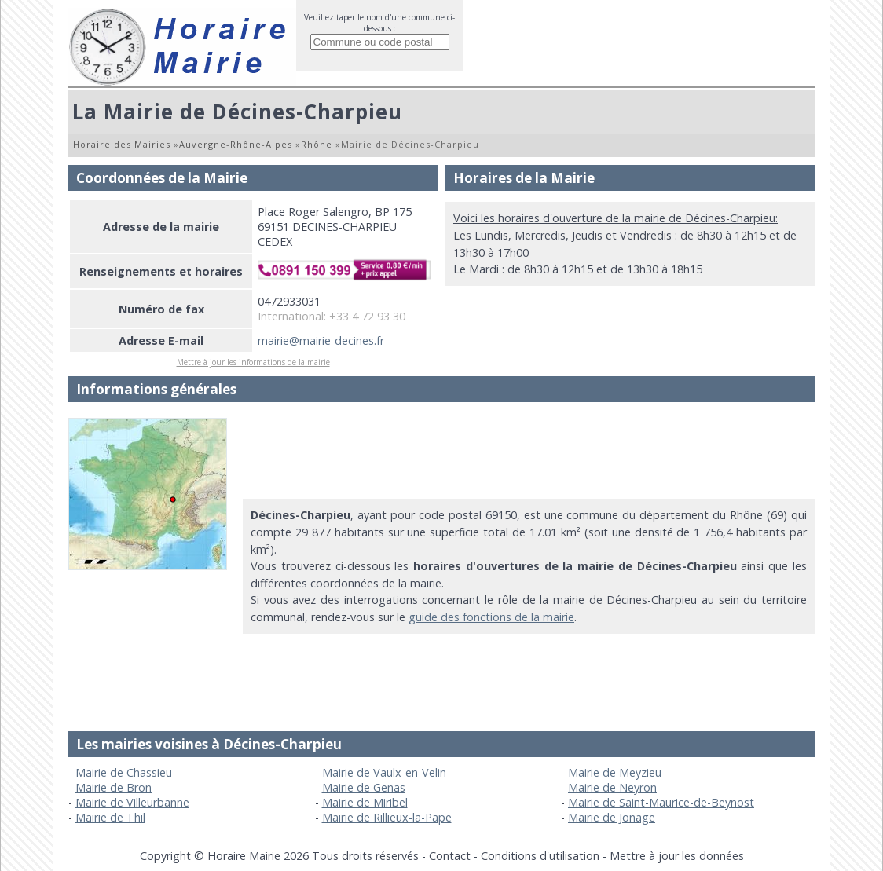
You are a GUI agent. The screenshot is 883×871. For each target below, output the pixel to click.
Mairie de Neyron (612, 787)
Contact (450, 855)
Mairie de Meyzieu (614, 772)
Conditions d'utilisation (540, 855)
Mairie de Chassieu (123, 772)
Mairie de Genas (363, 787)
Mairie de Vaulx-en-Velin (384, 772)
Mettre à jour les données (677, 855)
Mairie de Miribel (365, 802)
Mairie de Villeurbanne (132, 802)
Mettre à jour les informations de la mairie (253, 362)
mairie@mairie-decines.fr (321, 340)
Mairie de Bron (113, 787)
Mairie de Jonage (611, 817)
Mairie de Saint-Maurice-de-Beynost (661, 802)
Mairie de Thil (110, 817)
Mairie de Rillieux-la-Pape (387, 817)
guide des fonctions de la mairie (491, 616)
